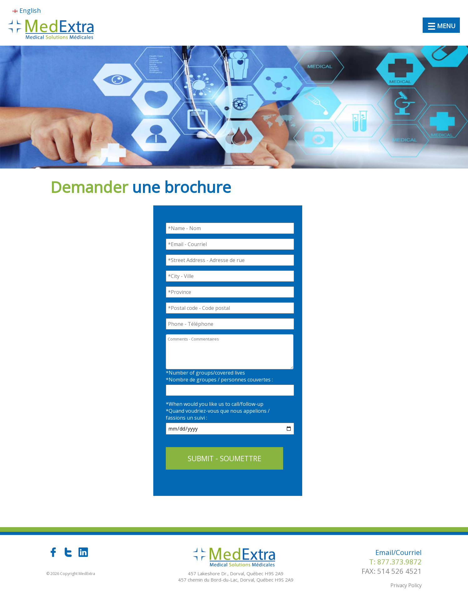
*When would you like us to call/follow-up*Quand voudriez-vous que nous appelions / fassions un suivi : (218, 411)
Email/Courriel (398, 552)
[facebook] (53, 555)
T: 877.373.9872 (395, 561)
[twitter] (68, 555)
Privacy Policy (406, 585)
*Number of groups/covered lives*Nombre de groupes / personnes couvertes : (219, 376)
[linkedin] (83, 555)
